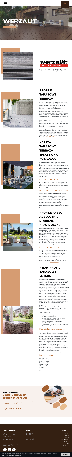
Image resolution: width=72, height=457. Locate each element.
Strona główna (7, 15)
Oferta (17, 15)
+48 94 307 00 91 (49, 136)
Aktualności (65, 439)
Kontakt (66, 445)
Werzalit (40, 15)
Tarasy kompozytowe (28, 15)
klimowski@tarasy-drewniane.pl (10, 444)
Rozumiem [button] (65, 454)
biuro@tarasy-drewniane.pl (33, 438)
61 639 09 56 (10, 445)
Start (67, 433)
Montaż (66, 441)
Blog (67, 443)
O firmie (66, 435)
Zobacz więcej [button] (18, 455)
